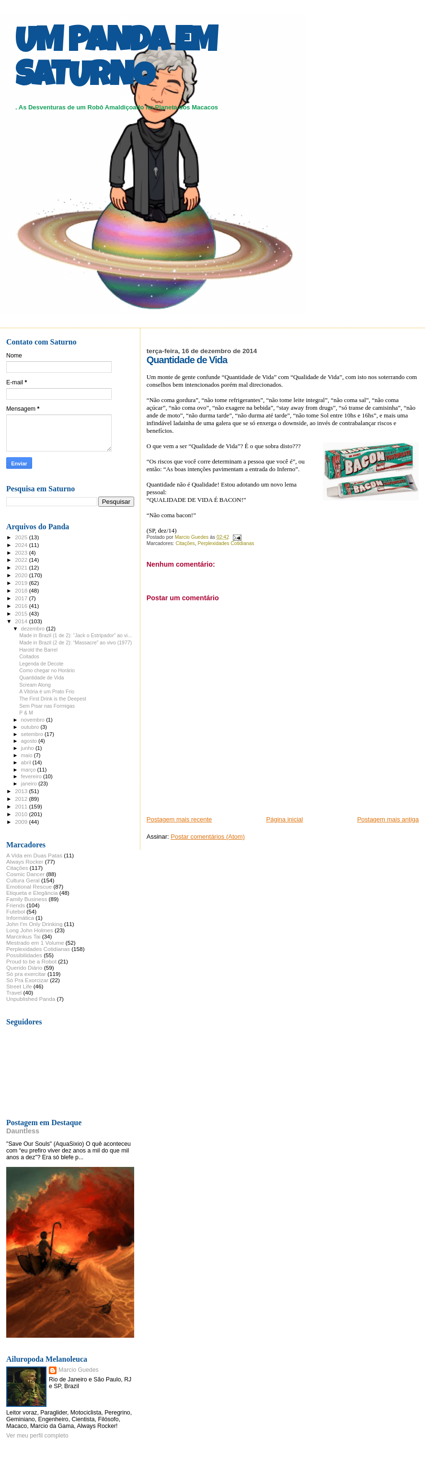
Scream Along (35, 685)
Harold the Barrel (38, 650)
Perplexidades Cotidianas (226, 543)
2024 (22, 545)
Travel (14, 992)
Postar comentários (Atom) (208, 836)
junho (28, 748)
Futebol (15, 911)
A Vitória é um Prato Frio (46, 691)
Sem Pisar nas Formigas (47, 706)
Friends (15, 905)
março (29, 770)
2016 (22, 606)
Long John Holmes (29, 930)
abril (27, 762)
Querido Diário (24, 967)
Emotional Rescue (29, 886)
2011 (22, 806)
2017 (22, 598)
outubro (31, 727)
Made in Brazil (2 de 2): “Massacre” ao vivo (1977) (75, 642)
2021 (22, 567)
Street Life (19, 986)
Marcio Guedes (78, 1370)
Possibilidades (24, 955)
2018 (22, 590)
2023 (22, 552)
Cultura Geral (23, 880)
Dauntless (22, 1131)
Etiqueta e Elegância (32, 893)
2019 (22, 583)
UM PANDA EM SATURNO (116, 60)
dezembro (33, 628)
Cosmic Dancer (25, 874)
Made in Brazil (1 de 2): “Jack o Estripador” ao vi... (75, 635)
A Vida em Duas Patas (34, 855)
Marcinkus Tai (23, 936)
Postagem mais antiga (388, 819)
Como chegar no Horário (47, 670)
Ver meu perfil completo (37, 1435)
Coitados (29, 656)
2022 (22, 560)
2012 (22, 799)
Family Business (26, 899)
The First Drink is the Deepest (52, 698)
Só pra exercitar (26, 974)
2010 (22, 814)
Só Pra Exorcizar (27, 980)
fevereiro (32, 776)
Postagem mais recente (179, 819)
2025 (22, 537)
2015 (22, 613)
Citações (185, 543)
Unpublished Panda (30, 999)
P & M (26, 712)
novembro (33, 720)
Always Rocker (25, 861)
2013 (22, 791)
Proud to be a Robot (31, 961)
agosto (30, 741)
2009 (22, 822)
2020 (22, 575)
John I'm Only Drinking (34, 924)
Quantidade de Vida (41, 677)
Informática (20, 918)
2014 (22, 621)
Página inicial (284, 819)
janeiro (30, 783)
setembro (33, 734)
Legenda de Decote (41, 663)
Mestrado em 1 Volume (35, 942)
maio (27, 755)
